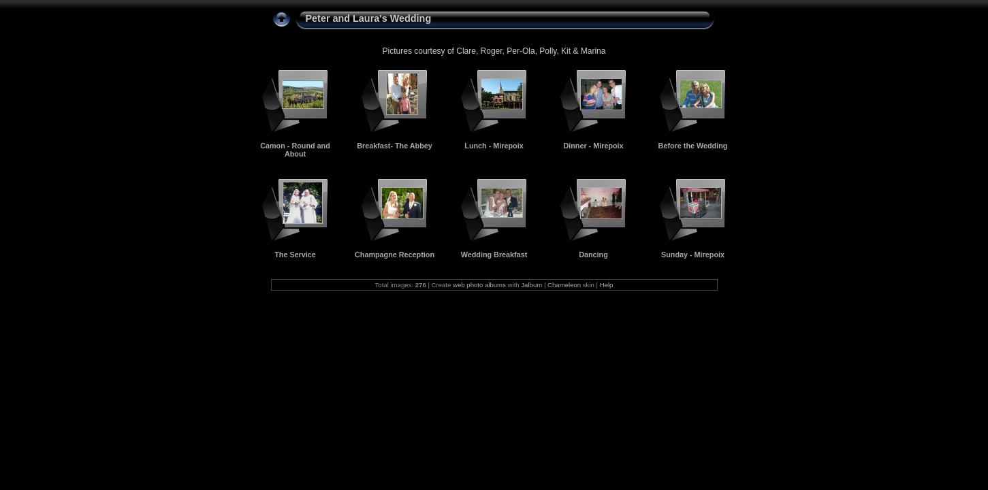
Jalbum (531, 285)
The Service (295, 254)
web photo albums (479, 285)
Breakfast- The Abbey (394, 146)
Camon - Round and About (295, 150)
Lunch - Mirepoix (493, 146)
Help (606, 285)
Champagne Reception (394, 254)
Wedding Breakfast (494, 254)
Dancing (593, 254)
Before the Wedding (693, 146)
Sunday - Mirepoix (692, 254)
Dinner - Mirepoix (593, 146)
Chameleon (564, 285)
